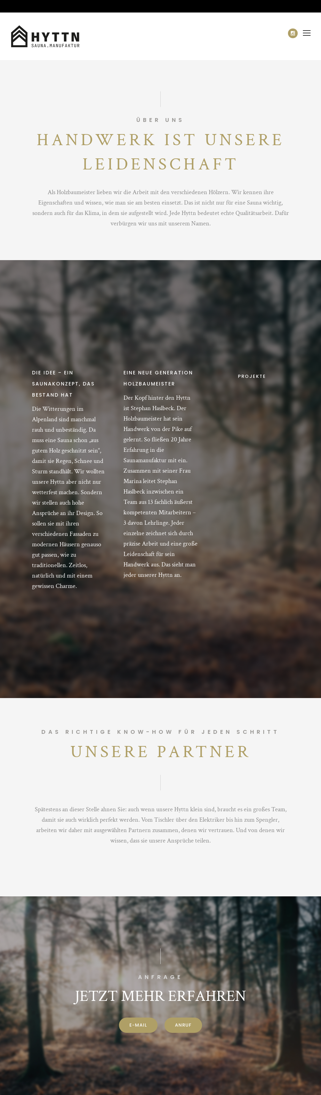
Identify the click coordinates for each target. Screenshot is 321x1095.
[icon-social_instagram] (293, 33)
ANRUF (183, 1025)
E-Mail (138, 1025)
